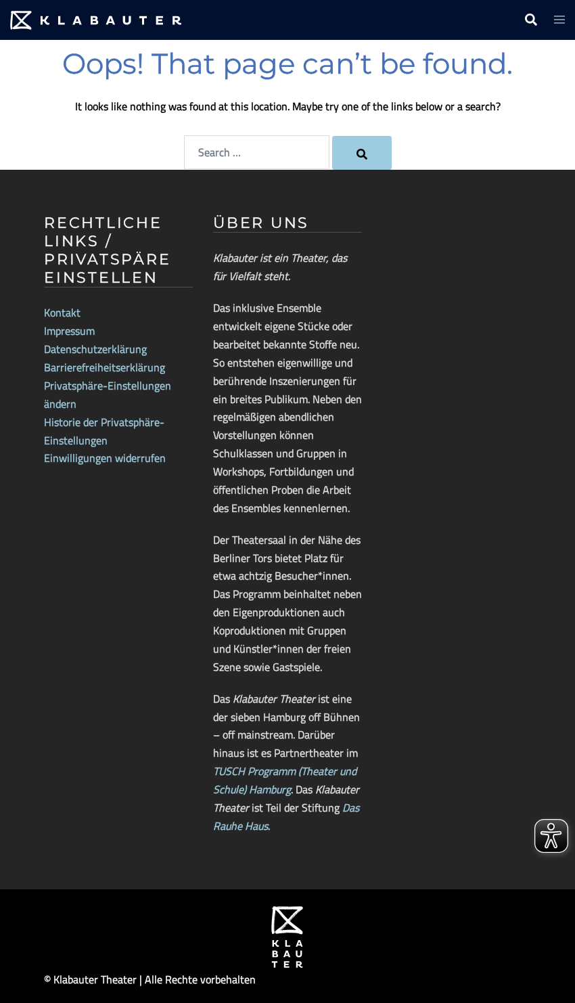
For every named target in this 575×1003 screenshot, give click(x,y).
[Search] (362, 153)
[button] (530, 20)
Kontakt (62, 312)
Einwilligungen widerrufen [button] (105, 458)
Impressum (69, 331)
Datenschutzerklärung (95, 349)
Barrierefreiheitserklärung (104, 367)
